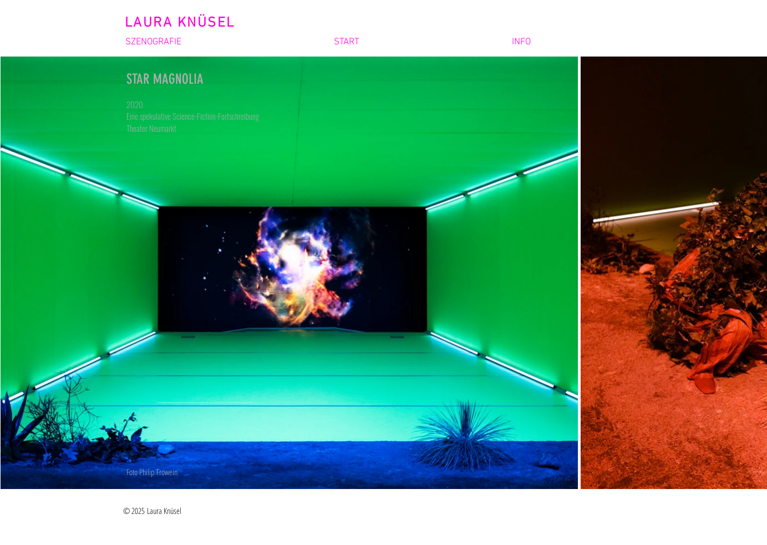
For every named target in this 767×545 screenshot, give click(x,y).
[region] (216, 272)
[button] (215, 42)
